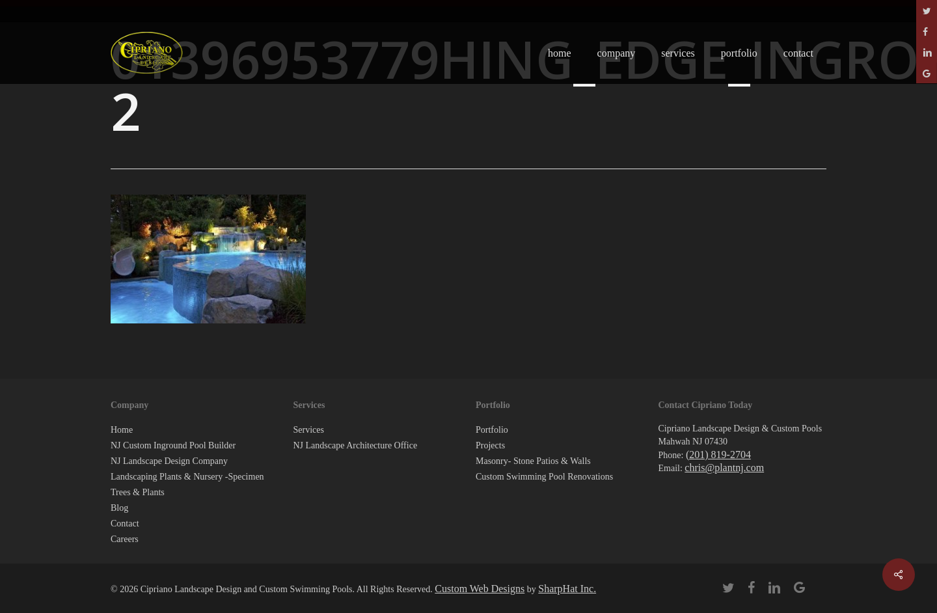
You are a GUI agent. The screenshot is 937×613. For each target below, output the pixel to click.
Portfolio (492, 430)
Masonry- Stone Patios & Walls (533, 461)
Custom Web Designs (479, 588)
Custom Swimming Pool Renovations (544, 477)
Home (122, 430)
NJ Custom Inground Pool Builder (173, 445)
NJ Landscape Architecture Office (355, 445)
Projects (490, 445)
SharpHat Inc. (567, 588)
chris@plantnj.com (724, 467)
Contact (125, 523)
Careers (125, 539)
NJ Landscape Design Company (169, 461)
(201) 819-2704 (718, 454)
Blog (119, 508)
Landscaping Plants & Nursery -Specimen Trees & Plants (187, 484)
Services (308, 430)
